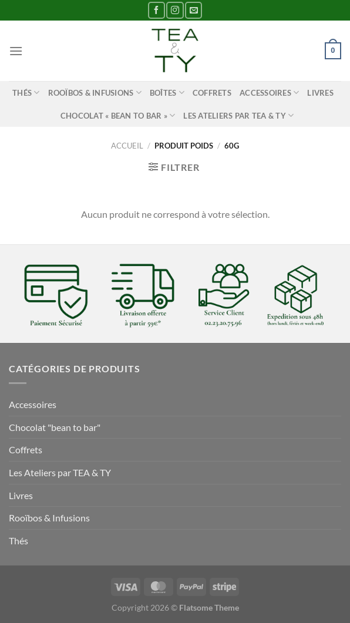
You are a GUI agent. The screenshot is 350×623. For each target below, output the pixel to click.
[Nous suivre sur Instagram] (174, 10)
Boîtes (167, 92)
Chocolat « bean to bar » (118, 115)
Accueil (127, 145)
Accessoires (269, 92)
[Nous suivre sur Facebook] (156, 10)
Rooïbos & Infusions (95, 92)
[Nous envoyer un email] (193, 10)
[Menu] (16, 50)
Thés (25, 92)
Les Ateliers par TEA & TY (238, 115)
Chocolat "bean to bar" (54, 427)
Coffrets (212, 92)
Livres (320, 92)
